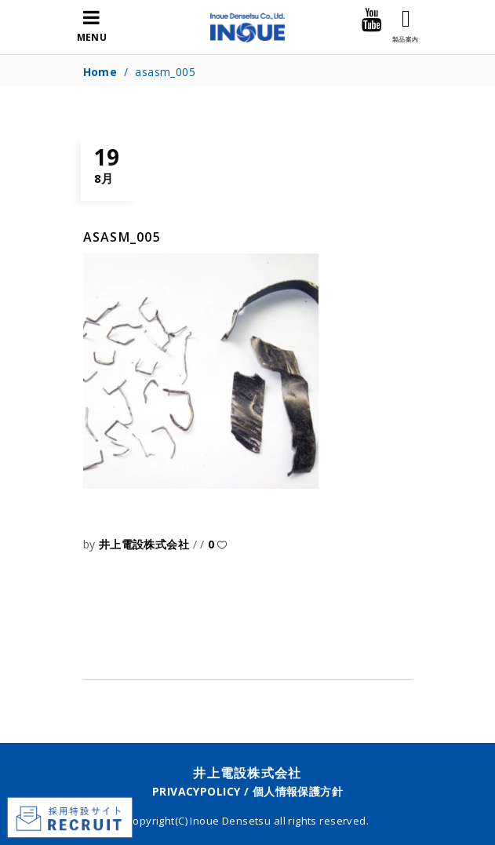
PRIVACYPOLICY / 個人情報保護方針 (247, 791)
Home (100, 71)
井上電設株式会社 (146, 544)
